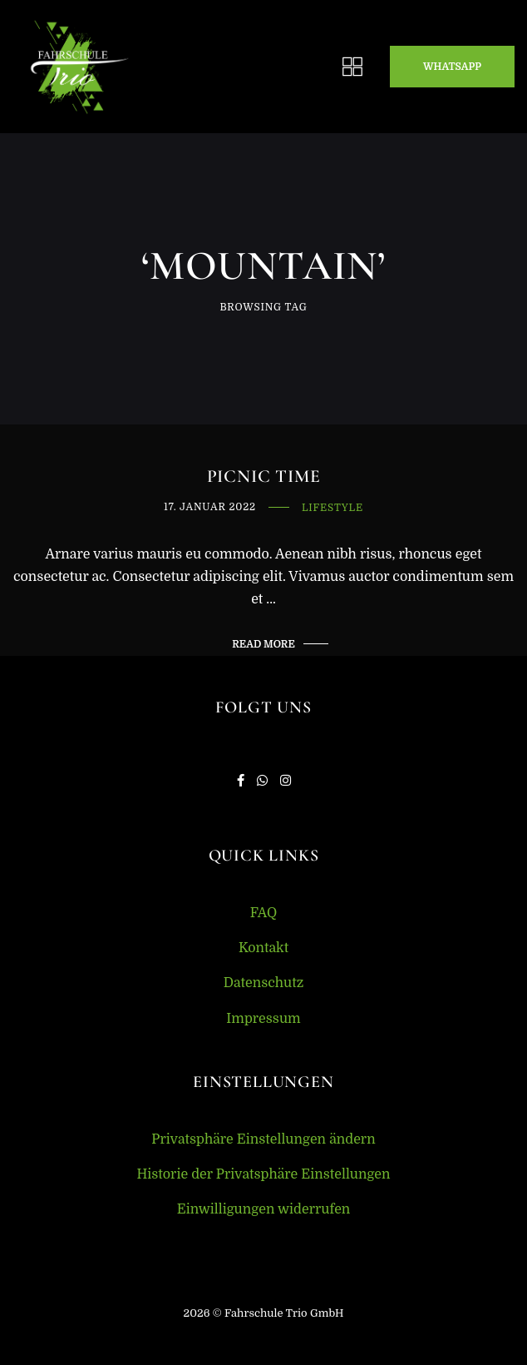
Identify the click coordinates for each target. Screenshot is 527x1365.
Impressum (263, 1018)
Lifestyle (332, 508)
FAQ (264, 913)
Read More (263, 644)
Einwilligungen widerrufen (264, 1209)
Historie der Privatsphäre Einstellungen (263, 1174)
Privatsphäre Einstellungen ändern (263, 1139)
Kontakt (263, 948)
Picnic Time (264, 476)
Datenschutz (264, 982)
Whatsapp (452, 66)
